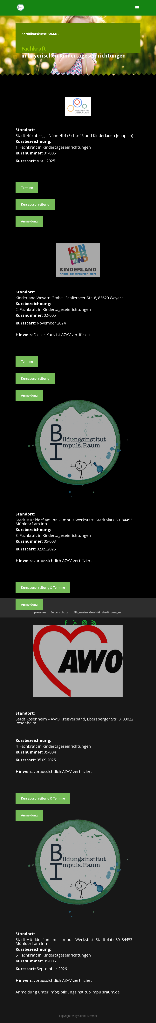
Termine (27, 188)
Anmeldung (29, 221)
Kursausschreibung (35, 204)
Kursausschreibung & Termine (43, 588)
